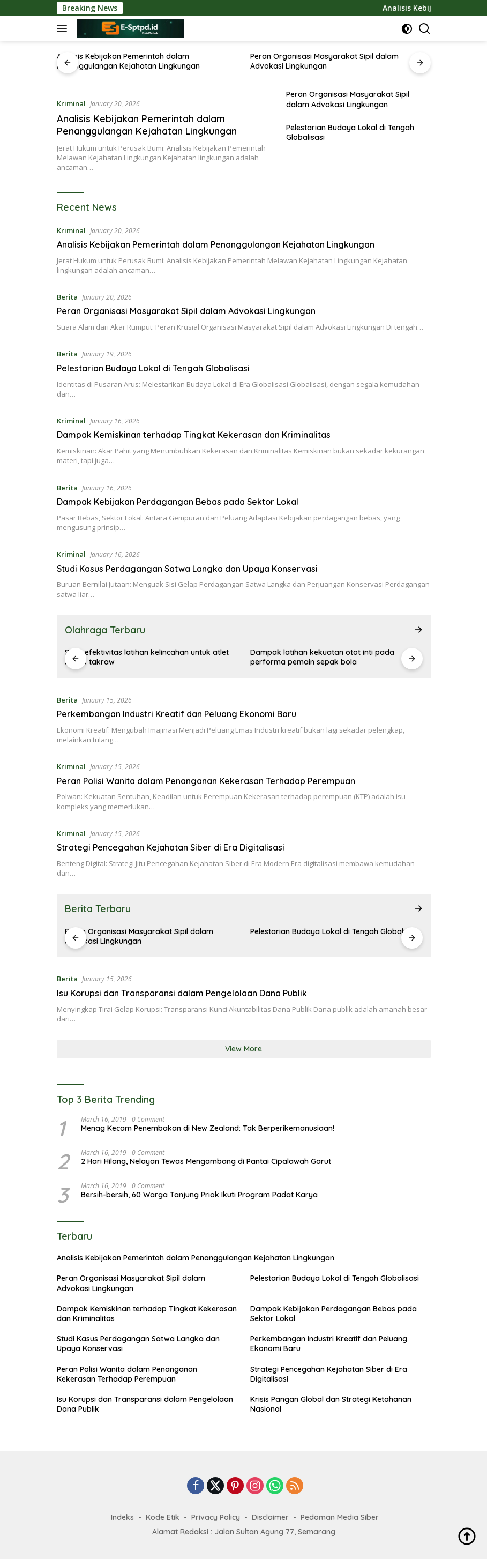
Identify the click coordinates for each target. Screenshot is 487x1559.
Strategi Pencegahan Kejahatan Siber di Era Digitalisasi (170, 847)
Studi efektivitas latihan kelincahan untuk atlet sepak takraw (147, 657)
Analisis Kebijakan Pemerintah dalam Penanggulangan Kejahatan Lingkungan (128, 61)
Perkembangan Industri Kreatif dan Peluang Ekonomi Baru (176, 713)
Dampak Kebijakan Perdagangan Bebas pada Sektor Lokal (177, 501)
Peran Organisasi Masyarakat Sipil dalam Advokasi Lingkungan (324, 61)
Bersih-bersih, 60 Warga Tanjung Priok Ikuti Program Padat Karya (199, 1194)
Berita (67, 297)
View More (243, 1049)
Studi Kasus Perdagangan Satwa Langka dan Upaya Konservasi (187, 568)
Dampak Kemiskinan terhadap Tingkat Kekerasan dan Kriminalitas (194, 434)
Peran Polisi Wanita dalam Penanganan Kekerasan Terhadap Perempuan (206, 780)
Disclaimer (270, 1517)
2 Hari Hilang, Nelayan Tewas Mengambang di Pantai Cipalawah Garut (206, 1161)
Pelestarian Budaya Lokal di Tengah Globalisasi (350, 132)
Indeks (122, 1517)
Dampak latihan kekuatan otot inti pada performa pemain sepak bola (322, 657)
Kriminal (71, 103)
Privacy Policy (215, 1517)
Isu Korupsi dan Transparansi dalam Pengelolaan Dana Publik (182, 993)
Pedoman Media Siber (340, 1517)
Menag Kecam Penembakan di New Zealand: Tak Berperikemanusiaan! (207, 1128)
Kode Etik (162, 1517)
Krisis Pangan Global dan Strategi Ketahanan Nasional (330, 1404)
